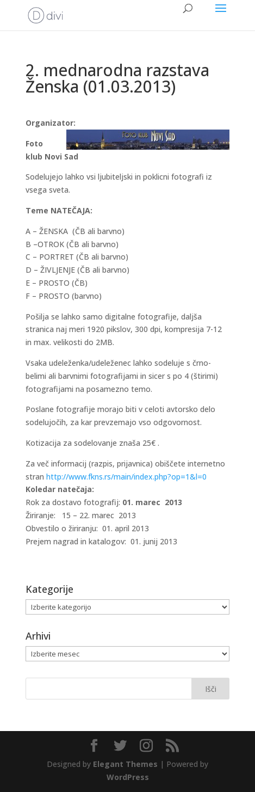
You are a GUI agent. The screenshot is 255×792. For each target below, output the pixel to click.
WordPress (128, 777)
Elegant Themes (125, 764)
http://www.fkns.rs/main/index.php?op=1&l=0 (126, 476)
